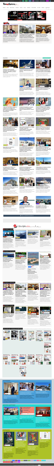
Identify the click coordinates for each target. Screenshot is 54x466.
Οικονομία (17, 7)
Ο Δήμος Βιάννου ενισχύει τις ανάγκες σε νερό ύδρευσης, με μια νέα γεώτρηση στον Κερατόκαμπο (43, 168)
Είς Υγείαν (38, 7)
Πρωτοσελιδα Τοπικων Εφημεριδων (13, 329)
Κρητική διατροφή (43, 460)
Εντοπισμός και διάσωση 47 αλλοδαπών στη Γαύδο (33, 237)
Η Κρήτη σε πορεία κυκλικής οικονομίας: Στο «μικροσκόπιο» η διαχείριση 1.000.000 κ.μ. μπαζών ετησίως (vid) (9, 71)
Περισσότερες (48, 7)
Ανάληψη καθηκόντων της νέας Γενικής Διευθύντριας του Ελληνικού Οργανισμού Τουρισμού (10, 397)
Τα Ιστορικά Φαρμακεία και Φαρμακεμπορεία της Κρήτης (45, 239)
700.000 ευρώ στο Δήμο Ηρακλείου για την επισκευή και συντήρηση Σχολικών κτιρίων (10, 188)
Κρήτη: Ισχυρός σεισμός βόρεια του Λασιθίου (20, 312)
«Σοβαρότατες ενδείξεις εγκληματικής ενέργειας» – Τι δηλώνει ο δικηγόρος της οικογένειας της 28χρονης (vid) (10, 35)
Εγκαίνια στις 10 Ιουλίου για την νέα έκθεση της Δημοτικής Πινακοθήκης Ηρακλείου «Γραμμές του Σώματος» (43, 128)
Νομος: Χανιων (8, 229)
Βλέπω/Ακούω (12, 7)
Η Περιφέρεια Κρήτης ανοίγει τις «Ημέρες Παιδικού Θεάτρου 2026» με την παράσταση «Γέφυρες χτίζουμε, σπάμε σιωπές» (9, 449)
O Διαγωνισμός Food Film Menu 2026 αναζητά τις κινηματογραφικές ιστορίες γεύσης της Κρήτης (27, 417)
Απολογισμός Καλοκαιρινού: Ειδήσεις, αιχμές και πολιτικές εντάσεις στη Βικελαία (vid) (42, 35)
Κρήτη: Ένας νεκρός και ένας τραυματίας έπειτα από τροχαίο (33, 317)
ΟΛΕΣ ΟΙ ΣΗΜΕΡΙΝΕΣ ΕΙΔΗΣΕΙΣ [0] (27, 215)
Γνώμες (25, 7)
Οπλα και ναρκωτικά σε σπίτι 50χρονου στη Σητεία (8, 206)
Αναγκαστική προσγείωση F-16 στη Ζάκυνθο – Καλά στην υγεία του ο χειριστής (26, 70)
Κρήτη (8, 7)
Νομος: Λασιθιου (8, 305)
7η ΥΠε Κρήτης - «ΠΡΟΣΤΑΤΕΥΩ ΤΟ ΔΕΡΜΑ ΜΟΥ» (26, 187)
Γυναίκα (38, 460)
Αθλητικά (43, 7)
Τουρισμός (35, 460)
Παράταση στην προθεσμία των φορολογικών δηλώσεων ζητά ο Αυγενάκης (25, 89)
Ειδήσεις (4, 7)
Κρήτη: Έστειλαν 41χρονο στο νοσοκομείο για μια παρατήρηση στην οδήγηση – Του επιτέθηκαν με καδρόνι (45, 317)
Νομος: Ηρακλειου (9, 282)
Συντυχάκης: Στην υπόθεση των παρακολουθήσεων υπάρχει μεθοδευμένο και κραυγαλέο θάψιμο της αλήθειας (10, 168)
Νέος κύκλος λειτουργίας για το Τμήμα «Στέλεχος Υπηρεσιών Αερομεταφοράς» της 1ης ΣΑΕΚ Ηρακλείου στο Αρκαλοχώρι (26, 128)
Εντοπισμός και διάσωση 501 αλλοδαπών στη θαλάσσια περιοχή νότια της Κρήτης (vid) (8, 260)
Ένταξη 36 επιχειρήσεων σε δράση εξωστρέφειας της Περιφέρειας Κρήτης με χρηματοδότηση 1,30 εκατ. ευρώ (26, 108)
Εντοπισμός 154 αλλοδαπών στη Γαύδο (19, 240)
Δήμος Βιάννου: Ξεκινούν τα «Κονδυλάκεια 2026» (8, 147)
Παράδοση (28, 7)
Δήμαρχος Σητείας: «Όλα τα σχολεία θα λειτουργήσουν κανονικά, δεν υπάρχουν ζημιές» (8, 316)
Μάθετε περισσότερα (35, 465)
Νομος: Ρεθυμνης (9, 251)
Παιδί (40, 460)
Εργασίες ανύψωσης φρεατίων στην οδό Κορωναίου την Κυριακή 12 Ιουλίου (43, 89)
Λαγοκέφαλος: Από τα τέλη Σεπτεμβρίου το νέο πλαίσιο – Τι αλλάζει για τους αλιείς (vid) (42, 207)
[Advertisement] (36, 4)
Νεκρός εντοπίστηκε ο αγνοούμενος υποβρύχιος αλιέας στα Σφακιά (43, 187)
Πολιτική (21, 7)
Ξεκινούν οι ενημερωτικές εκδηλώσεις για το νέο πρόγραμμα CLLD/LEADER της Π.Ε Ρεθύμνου (20, 261)
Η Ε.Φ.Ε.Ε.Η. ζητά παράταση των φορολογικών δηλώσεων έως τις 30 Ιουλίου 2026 (26, 207)
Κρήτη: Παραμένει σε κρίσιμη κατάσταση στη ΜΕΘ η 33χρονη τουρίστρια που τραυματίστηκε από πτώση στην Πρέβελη (45, 261)
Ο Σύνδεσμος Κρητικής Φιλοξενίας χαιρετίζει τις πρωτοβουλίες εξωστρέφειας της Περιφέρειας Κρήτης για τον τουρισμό (27, 393)
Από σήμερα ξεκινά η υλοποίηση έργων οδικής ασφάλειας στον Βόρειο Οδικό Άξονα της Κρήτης (8, 240)
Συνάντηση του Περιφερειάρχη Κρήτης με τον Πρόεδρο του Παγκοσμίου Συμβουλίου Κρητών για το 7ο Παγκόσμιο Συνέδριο (26, 168)
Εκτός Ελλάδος (34, 7)
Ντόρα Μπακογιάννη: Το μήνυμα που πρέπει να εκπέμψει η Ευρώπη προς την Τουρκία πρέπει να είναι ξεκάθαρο (43, 70)
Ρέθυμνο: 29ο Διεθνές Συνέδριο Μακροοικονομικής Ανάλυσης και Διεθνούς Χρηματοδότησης (32, 271)
